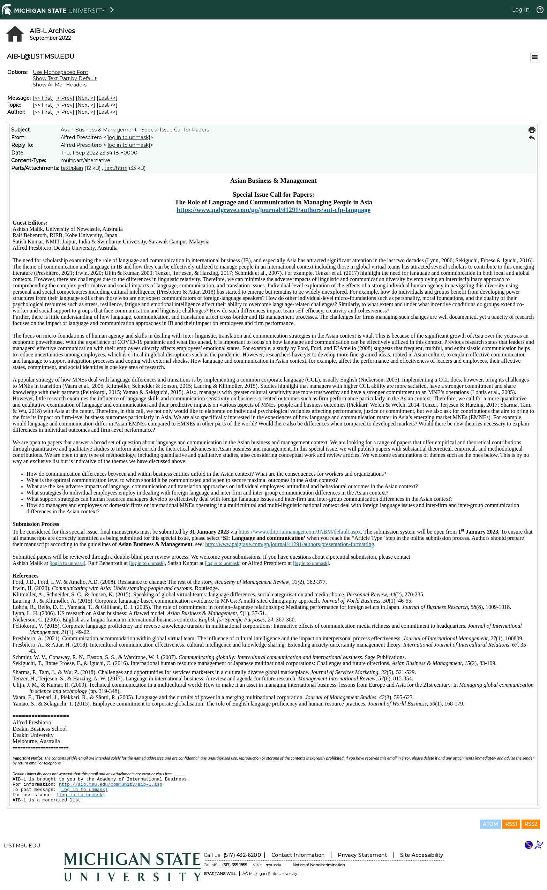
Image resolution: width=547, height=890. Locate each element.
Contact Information (298, 855)
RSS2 (530, 824)
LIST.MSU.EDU (22, 846)
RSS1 (511, 824)
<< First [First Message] (43, 98)
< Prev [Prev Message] (65, 98)
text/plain (72, 168)
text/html (115, 168)
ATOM (490, 824)
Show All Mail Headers (60, 85)
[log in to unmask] (128, 137)
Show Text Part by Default (65, 78)
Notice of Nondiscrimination (319, 864)
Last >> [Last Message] (107, 98)
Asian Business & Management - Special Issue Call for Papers (135, 130)
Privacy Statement (362, 855)
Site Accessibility (421, 855)
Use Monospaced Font (60, 72)
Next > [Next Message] (85, 98)
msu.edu (273, 864)
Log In (521, 9)
